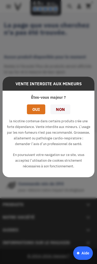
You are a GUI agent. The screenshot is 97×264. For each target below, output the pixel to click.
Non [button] (60, 109)
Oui (36, 109)
